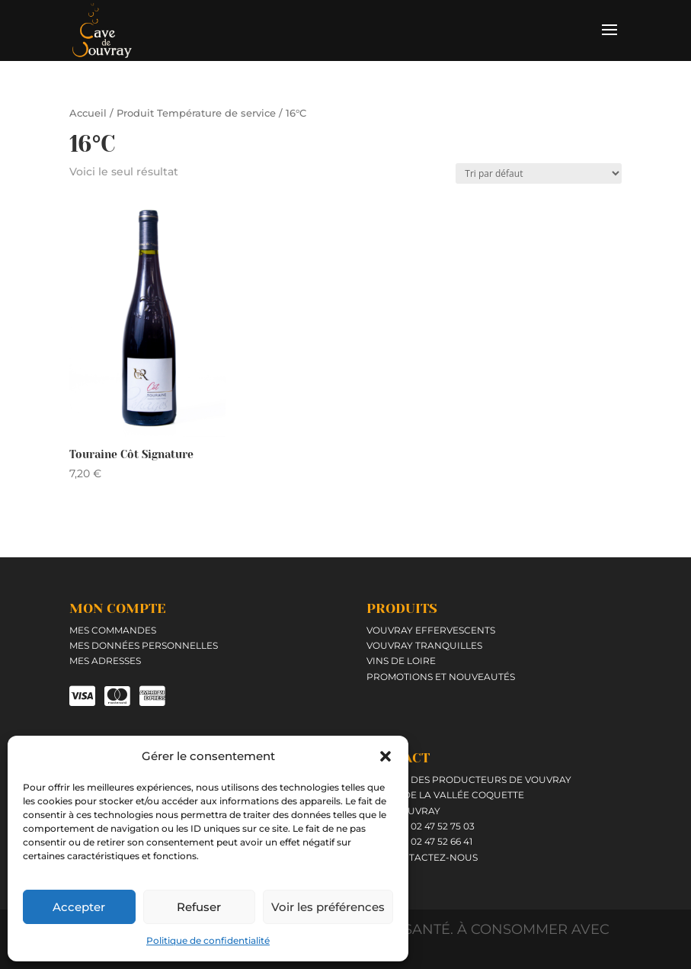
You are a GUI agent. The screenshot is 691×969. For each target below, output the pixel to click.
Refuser (199, 907)
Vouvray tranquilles (424, 645)
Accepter (79, 907)
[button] (385, 756)
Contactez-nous (431, 857)
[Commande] (539, 173)
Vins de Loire (401, 660)
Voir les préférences (328, 907)
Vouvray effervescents (430, 630)
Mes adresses (105, 660)
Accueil (88, 113)
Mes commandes (112, 630)
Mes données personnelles (143, 645)
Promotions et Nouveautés (440, 676)
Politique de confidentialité (208, 940)
